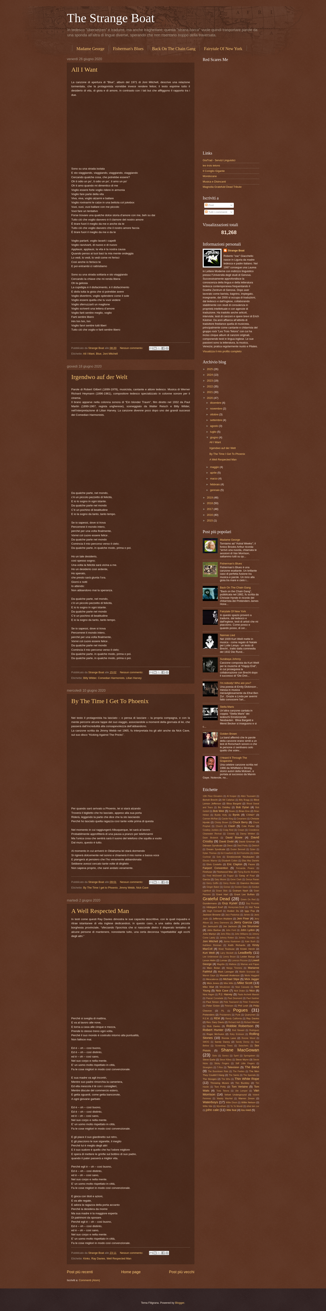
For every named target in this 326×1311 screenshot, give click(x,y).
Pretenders (209, 1014)
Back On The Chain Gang (173, 48)
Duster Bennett (237, 849)
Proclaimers (225, 1015)
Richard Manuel (251, 1022)
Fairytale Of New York (223, 48)
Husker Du (233, 911)
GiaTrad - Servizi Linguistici (219, 160)
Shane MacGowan (240, 1049)
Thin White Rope (247, 1078)
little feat (231, 1110)
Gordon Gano (241, 887)
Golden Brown (228, 733)
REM (217, 1018)
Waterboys (210, 1102)
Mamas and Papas (250, 964)
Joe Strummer (250, 926)
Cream (241, 830)
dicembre (216, 402)
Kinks (86, 1258)
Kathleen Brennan (212, 945)
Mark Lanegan (226, 971)
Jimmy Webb (127, 887)
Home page (131, 1272)
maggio (215, 467)
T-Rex (220, 1067)
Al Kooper (232, 796)
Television (233, 1067)
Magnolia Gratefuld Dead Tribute (222, 186)
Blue (98, 353)
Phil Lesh (243, 1005)
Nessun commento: (132, 348)
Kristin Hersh (247, 949)
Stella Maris (227, 706)
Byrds (236, 814)
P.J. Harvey (225, 994)
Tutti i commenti (216, 212)
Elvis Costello (214, 864)
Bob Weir (218, 811)
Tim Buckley (242, 1083)
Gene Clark (236, 879)
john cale (212, 1110)
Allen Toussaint (248, 796)
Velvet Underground (235, 1094)
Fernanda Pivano (245, 868)
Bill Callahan (228, 800)
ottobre (214, 414)
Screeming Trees (223, 1046)
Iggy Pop (250, 911)
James (247, 915)
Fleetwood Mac (224, 872)
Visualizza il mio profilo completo (222, 351)
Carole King (227, 819)
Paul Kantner (252, 998)
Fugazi (230, 876)
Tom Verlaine (240, 1086)
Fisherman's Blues (128, 48)
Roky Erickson (237, 1034)
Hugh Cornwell (214, 911)
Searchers (243, 1046)
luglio (213, 431)
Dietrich (255, 845)
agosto (214, 425)
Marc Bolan (213, 968)
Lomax (223, 960)
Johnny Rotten (227, 938)
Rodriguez (254, 1030)
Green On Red (248, 899)
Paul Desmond (235, 998)
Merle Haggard (251, 975)
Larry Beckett (226, 953)
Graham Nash (240, 890)
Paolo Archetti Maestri (248, 994)
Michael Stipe (231, 979)
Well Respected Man (119, 1258)
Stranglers (208, 1067)
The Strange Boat (111, 18)
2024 (210, 374)
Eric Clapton (234, 864)
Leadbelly (245, 952)
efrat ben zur (253, 1106)
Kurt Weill (209, 952)
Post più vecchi (181, 1272)
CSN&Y (250, 815)
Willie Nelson (248, 1102)
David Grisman (247, 841)
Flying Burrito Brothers (248, 872)
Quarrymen (250, 1015)
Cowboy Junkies (211, 830)
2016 (210, 514)
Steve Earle (209, 1059)
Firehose (207, 872)
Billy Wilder (89, 678)
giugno (214, 437)
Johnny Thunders (247, 938)
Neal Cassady (242, 987)
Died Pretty (242, 845)
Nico (252, 990)
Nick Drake (239, 991)
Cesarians (241, 819)
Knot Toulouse (226, 949)
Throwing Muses (219, 1083)
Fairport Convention (215, 868)
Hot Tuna (254, 907)
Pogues (240, 1010)
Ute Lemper (241, 1091)
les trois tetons (211, 165)
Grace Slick (222, 891)
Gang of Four (247, 875)
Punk (237, 1015)
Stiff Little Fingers (245, 1063)
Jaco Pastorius (232, 915)
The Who (225, 1079)
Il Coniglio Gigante (214, 170)
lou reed (246, 1110)
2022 (210, 386)
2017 (210, 509)
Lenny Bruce (229, 957)
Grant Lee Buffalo (244, 894)
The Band (252, 1067)
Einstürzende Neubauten (240, 857)
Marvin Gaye (209, 975)
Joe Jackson (230, 926)
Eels (219, 857)
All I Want (84, 69)
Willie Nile (207, 1106)
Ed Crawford (227, 853)
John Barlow (214, 930)
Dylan (252, 849)
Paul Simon (212, 1002)
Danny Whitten (247, 834)
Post (209, 205)
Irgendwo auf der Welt (99, 376)
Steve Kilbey (226, 1060)
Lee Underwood (210, 957)
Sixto (214, 1056)
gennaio (215, 490)
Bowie (232, 811)
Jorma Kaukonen (232, 941)
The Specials (249, 1075)
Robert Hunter (213, 1030)
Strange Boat (236, 250)
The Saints (234, 1075)
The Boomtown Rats (218, 1071)
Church (219, 826)
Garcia (206, 879)
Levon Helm (209, 960)
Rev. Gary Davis (215, 1022)
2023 (210, 380)
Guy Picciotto (252, 903)
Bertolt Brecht (210, 800)
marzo (214, 478)
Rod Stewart (238, 1030)
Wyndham (221, 1106)
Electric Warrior (210, 861)
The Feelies (238, 1071)
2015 (210, 520)
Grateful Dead (216, 898)
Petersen (229, 1006)
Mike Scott (244, 983)
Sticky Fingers (221, 1063)
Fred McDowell (214, 876)
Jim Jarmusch (210, 926)
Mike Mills (228, 983)
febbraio (215, 484)
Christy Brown (221, 822)
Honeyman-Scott (236, 907)
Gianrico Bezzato (249, 883)
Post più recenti (80, 1272)
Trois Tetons (222, 1091)
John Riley (226, 934)
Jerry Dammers (221, 923)
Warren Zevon (246, 1098)
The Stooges (210, 1079)
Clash (231, 826)
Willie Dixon (231, 1102)
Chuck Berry (240, 822)
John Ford (231, 930)
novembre (216, 408)
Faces (251, 864)
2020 (210, 397)
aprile (213, 472)
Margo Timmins (234, 968)
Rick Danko (213, 1026)
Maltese (233, 964)
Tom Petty (220, 1086)
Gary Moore (220, 879)
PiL (222, 1011)
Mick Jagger (251, 979)
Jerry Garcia (243, 922)
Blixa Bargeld (234, 803)
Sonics (225, 1056)
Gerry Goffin (212, 883)
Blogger (179, 1302)
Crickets (231, 834)
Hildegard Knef (214, 907)
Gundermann (210, 903)
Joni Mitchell (110, 353)
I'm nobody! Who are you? (235, 683)
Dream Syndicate (215, 849)
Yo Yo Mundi (236, 1106)
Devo (230, 845)
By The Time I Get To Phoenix (110, 700)
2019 (210, 497)
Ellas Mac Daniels (250, 861)
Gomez (226, 887)
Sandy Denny (242, 1042)
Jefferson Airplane (222, 918)
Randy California (233, 1018)
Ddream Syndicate (213, 845)
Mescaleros (212, 979)
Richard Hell (234, 1022)
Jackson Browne (212, 914)
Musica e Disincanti (214, 181)
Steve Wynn (242, 1059)
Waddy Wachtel (225, 1098)
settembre (216, 420)
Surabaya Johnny (230, 659)
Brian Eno (244, 811)
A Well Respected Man (100, 910)
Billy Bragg (244, 800)
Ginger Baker (212, 887)
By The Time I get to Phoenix (100, 887)
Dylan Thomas (210, 853)
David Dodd (226, 841)
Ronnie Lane (229, 1038)
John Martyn (209, 934)
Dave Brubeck (210, 838)
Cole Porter (248, 826)
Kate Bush (250, 941)
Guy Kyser (230, 903)
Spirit (236, 1056)
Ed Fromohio (243, 853)
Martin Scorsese (247, 972)
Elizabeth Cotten (230, 861)
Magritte (221, 964)
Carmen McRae (210, 819)
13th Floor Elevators (213, 796)
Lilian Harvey (133, 678)
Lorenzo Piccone (240, 960)
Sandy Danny (222, 1042)
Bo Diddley (224, 807)
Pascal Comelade (214, 998)
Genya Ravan (252, 879)
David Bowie (234, 837)
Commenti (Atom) (89, 1280)
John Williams (241, 934)
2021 (210, 392)
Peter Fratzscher (251, 1002)
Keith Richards (236, 945)
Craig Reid (228, 830)
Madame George (90, 48)
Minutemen (225, 987)
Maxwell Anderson (229, 975)
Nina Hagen (208, 994)
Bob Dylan (242, 807)
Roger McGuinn (215, 1034)
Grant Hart (222, 894)
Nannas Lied (227, 635)
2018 (210, 503)
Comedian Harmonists (111, 678)
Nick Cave (142, 887)
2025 (210, 369)
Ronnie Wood (248, 1038)
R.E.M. (206, 1018)
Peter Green (213, 1005)
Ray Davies (98, 1258)
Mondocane (210, 176)
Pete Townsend (231, 1002)
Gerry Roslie (229, 883)
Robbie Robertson (239, 1026)
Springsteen (249, 1056)
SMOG (206, 1042)
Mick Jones (213, 983)
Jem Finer (243, 918)
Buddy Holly (221, 815)
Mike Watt (208, 987)
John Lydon (248, 930)
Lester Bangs (247, 956)
